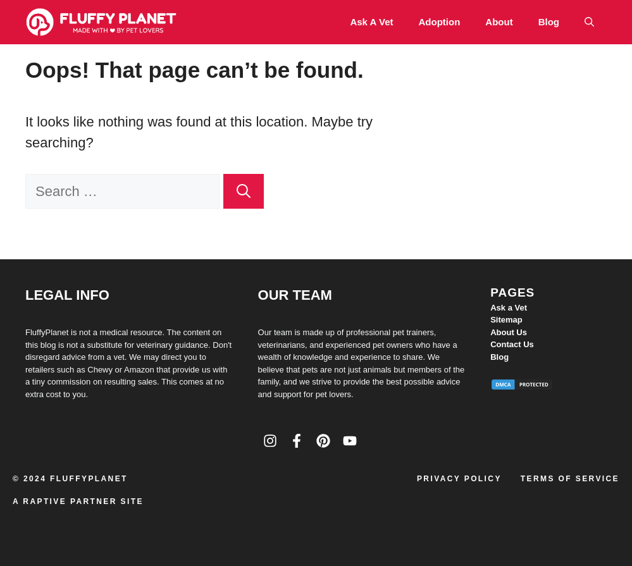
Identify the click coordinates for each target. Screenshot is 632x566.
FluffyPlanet (89, 478)
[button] (589, 22)
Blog (548, 21)
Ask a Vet (371, 21)
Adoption (440, 21)
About (498, 21)
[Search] (243, 191)
